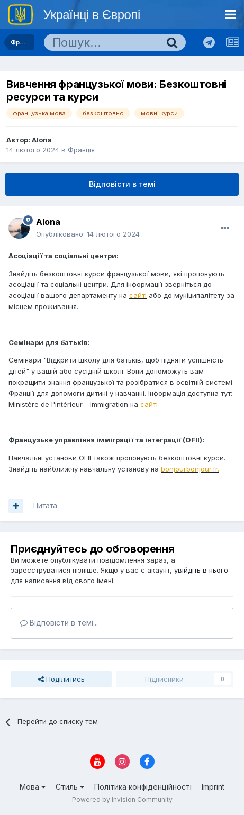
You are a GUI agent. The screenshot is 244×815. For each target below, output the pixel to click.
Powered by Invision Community (122, 799)
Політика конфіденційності (143, 786)
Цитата (45, 505)
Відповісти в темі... (59, 622)
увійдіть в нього (201, 570)
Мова (33, 786)
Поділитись (61, 679)
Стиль (70, 786)
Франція (81, 150)
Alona (42, 139)
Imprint (213, 786)
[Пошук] (101, 42)
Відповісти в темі (122, 183)
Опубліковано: (88, 234)
